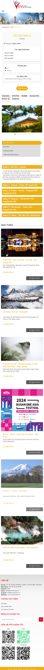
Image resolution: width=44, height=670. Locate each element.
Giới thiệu (4, 604)
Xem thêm (7, 225)
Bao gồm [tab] (6, 147)
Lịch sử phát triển (6, 606)
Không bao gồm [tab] (8, 151)
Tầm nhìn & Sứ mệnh (7, 609)
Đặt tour (22, 88)
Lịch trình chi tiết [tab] (8, 143)
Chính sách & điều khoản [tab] (10, 155)
